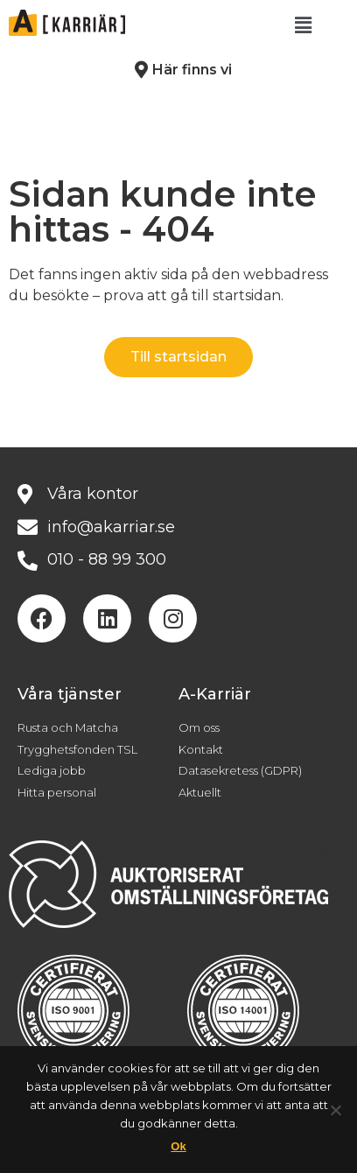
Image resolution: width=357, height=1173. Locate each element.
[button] (303, 25)
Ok (178, 1146)
